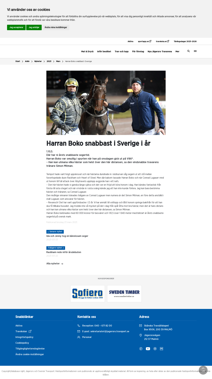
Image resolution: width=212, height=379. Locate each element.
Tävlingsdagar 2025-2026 (185, 42)
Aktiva (130, 42)
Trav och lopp (122, 51)
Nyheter (39, 61)
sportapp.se (144, 41)
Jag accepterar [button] (16, 27)
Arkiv (29, 61)
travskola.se (162, 41)
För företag (138, 51)
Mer (177, 51)
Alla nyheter (54, 264)
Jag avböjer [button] (34, 27)
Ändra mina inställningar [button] (56, 27)
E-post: (103, 331)
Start (19, 61)
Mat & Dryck (87, 51)
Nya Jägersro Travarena (160, 51)
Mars (60, 61)
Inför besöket (104, 51)
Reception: (94, 326)
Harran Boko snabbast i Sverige (78, 61)
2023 (51, 61)
